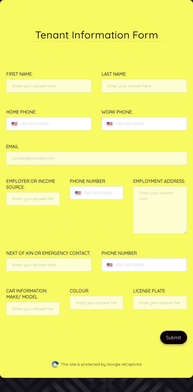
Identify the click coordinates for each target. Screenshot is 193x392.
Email (12, 146)
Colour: (79, 291)
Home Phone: (21, 112)
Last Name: (113, 74)
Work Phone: (117, 112)
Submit (173, 337)
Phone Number (87, 181)
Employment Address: (159, 181)
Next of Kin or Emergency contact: (48, 253)
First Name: (19, 74)
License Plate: (149, 291)
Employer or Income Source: (30, 184)
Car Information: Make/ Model (26, 294)
